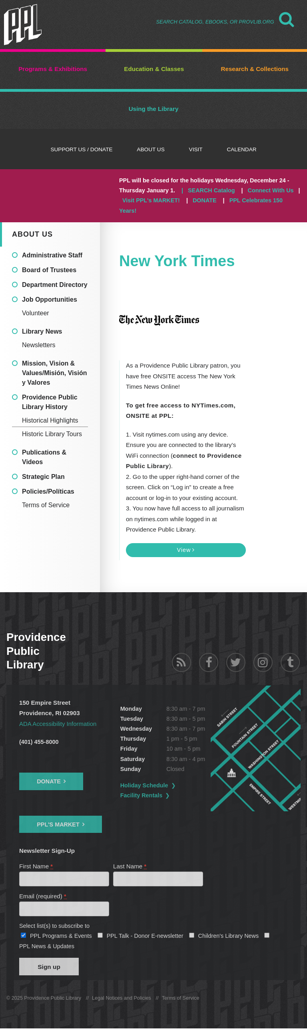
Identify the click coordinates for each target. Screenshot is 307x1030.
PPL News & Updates (46, 947)
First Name (36, 866)
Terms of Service (46, 505)
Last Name (130, 866)
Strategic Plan (43, 476)
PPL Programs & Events (61, 936)
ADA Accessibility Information (58, 723)
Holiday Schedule (149, 785)
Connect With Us (271, 190)
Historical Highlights (50, 420)
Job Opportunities (49, 299)
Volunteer (35, 313)
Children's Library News (228, 936)
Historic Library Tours (52, 434)
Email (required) (43, 896)
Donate (49, 781)
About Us (32, 234)
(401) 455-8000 (38, 742)
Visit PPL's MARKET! (151, 200)
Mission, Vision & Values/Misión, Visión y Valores (54, 373)
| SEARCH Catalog (208, 190)
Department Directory (55, 284)
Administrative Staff (52, 255)
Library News (42, 331)
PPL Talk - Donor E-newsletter (145, 936)
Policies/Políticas (48, 491)
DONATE (205, 200)
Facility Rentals (146, 795)
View (186, 550)
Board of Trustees (49, 270)
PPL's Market (58, 824)
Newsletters (39, 345)
